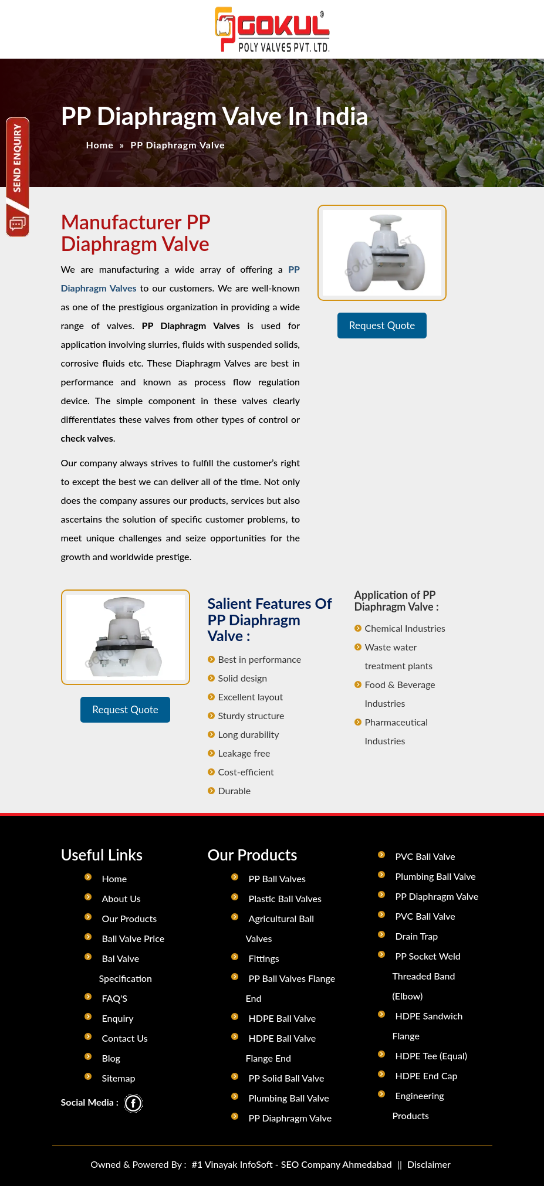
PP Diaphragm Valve (290, 1117)
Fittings (264, 958)
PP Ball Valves (277, 878)
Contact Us (125, 1037)
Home (100, 144)
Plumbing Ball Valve (289, 1097)
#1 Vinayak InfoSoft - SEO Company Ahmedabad (292, 1164)
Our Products (129, 918)
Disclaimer (429, 1164)
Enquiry (118, 1018)
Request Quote (382, 325)
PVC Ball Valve (425, 856)
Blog (111, 1057)
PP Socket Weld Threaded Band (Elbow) (427, 975)
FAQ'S (115, 998)
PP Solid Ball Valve (287, 1077)
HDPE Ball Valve (282, 1018)
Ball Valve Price (133, 938)
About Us (121, 898)
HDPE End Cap (427, 1075)
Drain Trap (417, 935)
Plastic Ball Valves (285, 898)
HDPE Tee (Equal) (432, 1055)
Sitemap (119, 1077)
